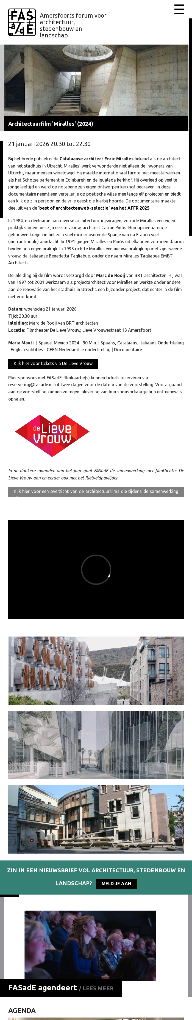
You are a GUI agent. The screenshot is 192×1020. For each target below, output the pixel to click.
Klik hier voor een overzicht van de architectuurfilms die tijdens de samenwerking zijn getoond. (96, 493)
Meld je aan (116, 883)
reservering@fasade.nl (30, 384)
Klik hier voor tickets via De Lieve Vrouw (53, 363)
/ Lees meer (96, 988)
